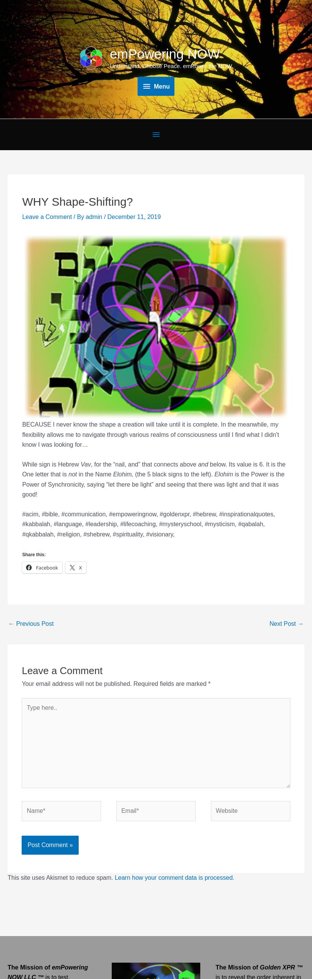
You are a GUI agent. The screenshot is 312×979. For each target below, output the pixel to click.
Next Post (286, 623)
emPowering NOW (165, 53)
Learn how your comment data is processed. (174, 877)
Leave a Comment (47, 217)
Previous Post (31, 623)
